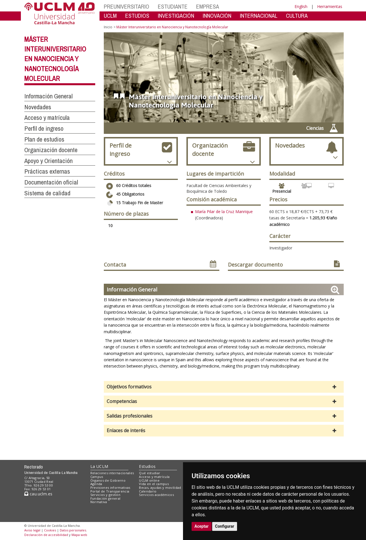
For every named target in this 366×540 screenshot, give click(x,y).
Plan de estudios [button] (44, 139)
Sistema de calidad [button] (47, 193)
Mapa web (79, 535)
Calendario (147, 491)
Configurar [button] (224, 526)
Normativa (98, 502)
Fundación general (105, 498)
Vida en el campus (154, 484)
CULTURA (297, 15)
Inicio (108, 27)
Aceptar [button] (201, 526)
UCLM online (149, 480)
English (301, 6)
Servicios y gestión (105, 495)
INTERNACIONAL (258, 15)
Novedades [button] (37, 107)
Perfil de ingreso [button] (43, 128)
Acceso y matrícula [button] (47, 117)
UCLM (110, 15)
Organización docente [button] (50, 150)
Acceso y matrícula (154, 477)
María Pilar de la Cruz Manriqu (222, 211)
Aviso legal (32, 530)
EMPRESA (207, 6)
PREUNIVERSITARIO (126, 6)
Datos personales (73, 530)
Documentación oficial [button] (51, 182)
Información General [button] (48, 96)
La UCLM (99, 466)
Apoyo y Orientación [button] (48, 160)
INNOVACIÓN (217, 15)
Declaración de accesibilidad (46, 535)
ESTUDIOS (137, 15)
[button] (224, 387)
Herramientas (329, 6)
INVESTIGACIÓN (176, 15)
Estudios (147, 466)
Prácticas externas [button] (47, 171)
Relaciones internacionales (112, 473)
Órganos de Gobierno (108, 480)
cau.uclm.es (38, 494)
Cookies (50, 530)
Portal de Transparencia (110, 491)
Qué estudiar (149, 473)
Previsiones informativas (110, 487)
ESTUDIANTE (173, 6)
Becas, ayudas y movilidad (160, 487)
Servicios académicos (156, 495)
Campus (96, 477)
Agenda (96, 484)
